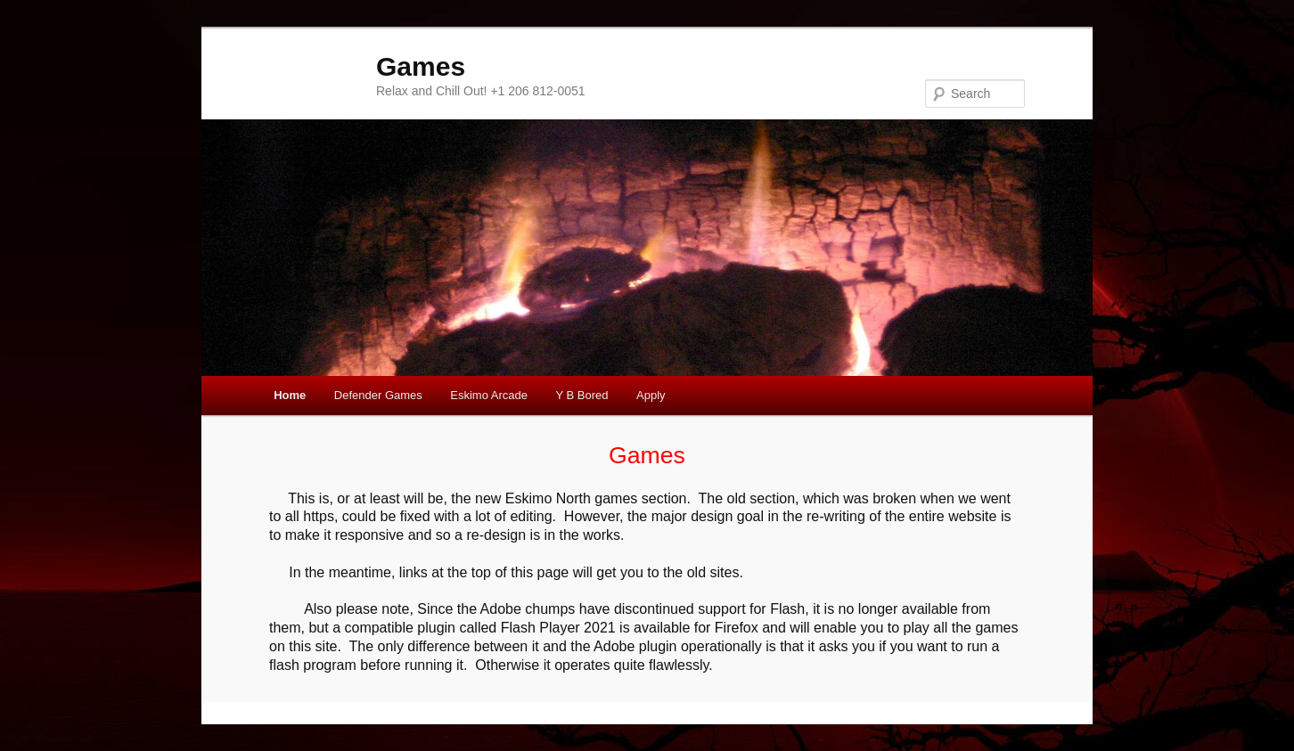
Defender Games (378, 395)
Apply (651, 395)
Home (290, 395)
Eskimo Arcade (489, 395)
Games (420, 66)
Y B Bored (582, 395)
